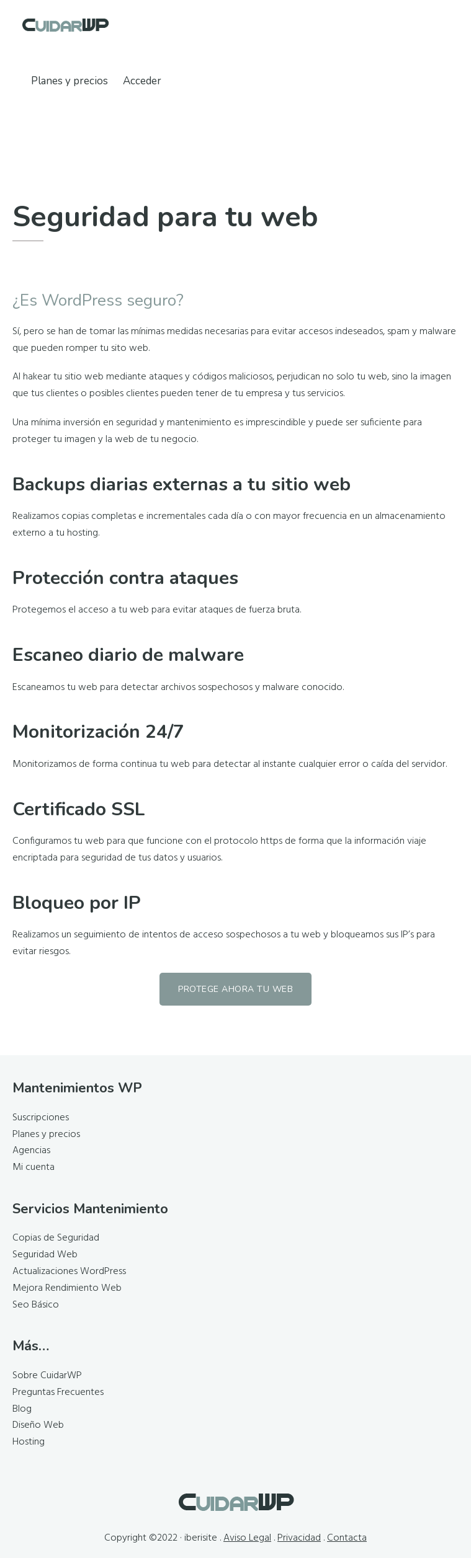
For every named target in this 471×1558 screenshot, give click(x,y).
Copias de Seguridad (55, 1238)
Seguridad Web (45, 1255)
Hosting (28, 1442)
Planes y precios (46, 1134)
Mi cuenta (33, 1167)
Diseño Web (38, 1425)
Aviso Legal (247, 1538)
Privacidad (299, 1538)
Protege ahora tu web (235, 989)
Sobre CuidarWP (47, 1376)
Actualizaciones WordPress (69, 1272)
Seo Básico (35, 1305)
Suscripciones (40, 1118)
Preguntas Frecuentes (58, 1392)
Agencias (31, 1151)
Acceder (142, 81)
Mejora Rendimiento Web (67, 1288)
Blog (22, 1409)
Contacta (347, 1538)
